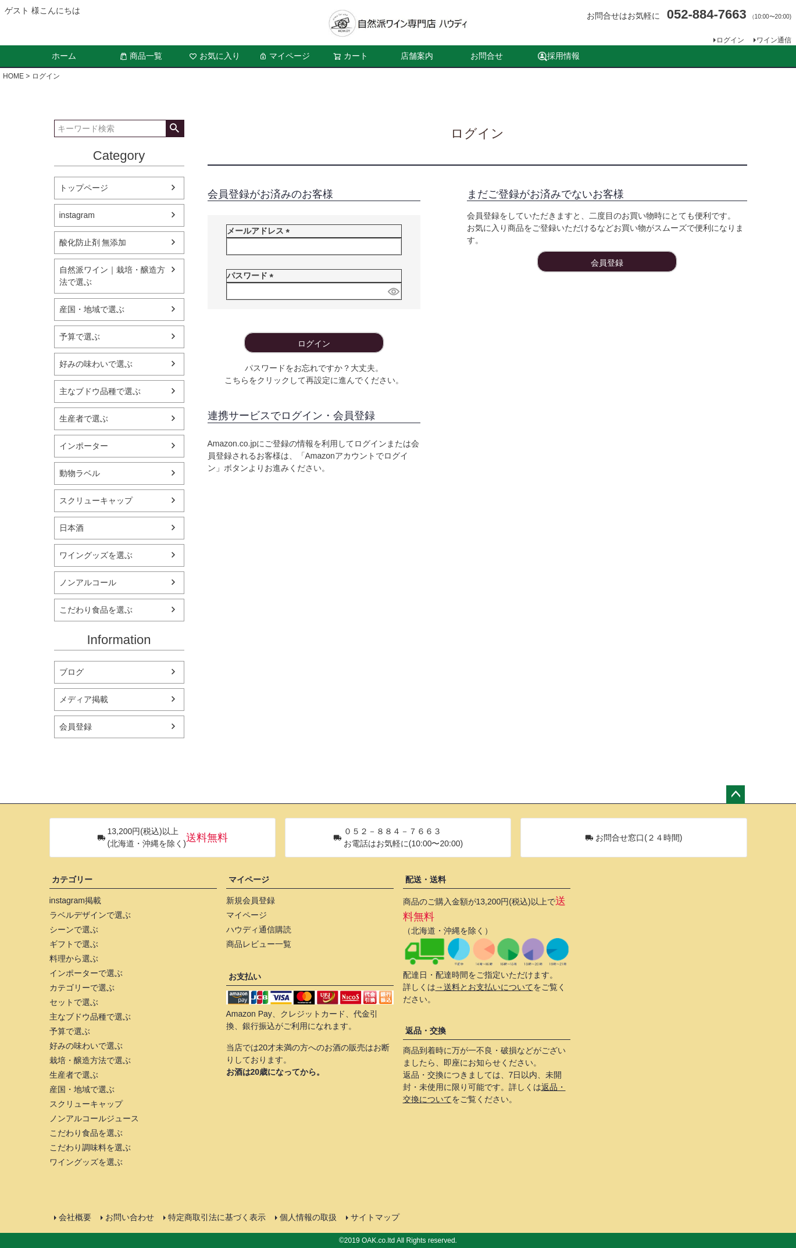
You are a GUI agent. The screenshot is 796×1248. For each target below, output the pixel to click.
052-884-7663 (707, 14)
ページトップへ (735, 794)
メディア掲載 (83, 699)
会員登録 (75, 726)
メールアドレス (260, 230)
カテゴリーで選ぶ (82, 987)
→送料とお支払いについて (484, 987)
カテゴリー (72, 879)
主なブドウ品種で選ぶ (100, 391)
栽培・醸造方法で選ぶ (90, 1060)
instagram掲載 (75, 900)
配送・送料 (425, 879)
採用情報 (559, 56)
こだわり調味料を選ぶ (90, 1147)
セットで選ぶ (73, 1002)
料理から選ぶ (73, 958)
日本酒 (71, 527)
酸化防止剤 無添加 (93, 242)
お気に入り (214, 55)
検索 (175, 128)
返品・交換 (425, 1030)
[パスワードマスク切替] (393, 291)
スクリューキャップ (96, 500)
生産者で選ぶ (83, 418)
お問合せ (486, 55)
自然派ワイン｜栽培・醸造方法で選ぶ (112, 276)
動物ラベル (79, 473)
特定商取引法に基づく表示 (217, 1217)
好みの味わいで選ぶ (96, 364)
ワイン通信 (773, 40)
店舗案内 (417, 55)
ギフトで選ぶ (73, 944)
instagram (77, 215)
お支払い (245, 976)
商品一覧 (140, 55)
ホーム (64, 55)
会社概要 (75, 1217)
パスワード (252, 275)
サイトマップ (375, 1217)
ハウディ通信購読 (258, 929)
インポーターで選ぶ (86, 973)
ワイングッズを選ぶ (96, 555)
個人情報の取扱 (308, 1217)
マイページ (284, 55)
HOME (13, 76)
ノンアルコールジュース (94, 1118)
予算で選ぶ (79, 336)
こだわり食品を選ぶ (96, 609)
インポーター (83, 445)
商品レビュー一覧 (258, 944)
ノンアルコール (87, 582)
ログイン (730, 40)
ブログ (71, 672)
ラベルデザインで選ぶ (90, 915)
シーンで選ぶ (73, 929)
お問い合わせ (129, 1217)
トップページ (83, 187)
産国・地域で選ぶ (91, 309)
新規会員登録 (250, 900)
